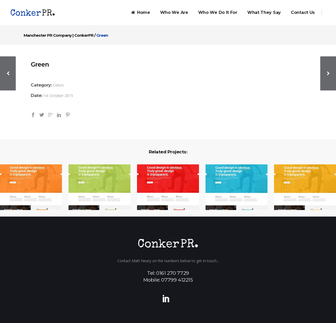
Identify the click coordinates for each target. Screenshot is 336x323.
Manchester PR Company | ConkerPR (58, 35)
